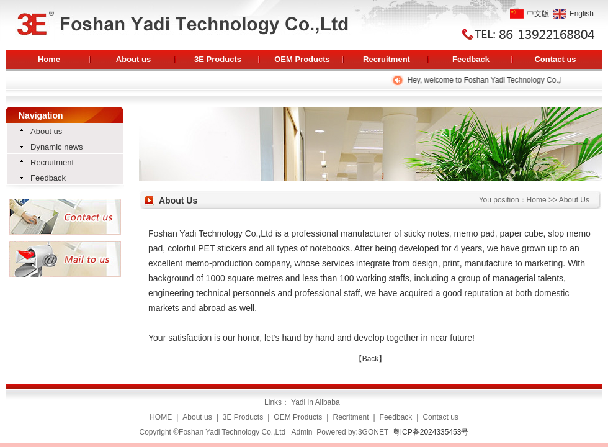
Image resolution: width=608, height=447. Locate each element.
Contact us (555, 59)
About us (133, 59)
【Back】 (371, 358)
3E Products (217, 59)
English (573, 13)
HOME (161, 417)
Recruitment (386, 59)
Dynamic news (56, 146)
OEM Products (302, 59)
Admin (302, 432)
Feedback (471, 59)
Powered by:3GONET (352, 432)
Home (49, 59)
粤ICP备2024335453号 (431, 432)
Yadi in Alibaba (316, 402)
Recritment (351, 417)
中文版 (529, 13)
